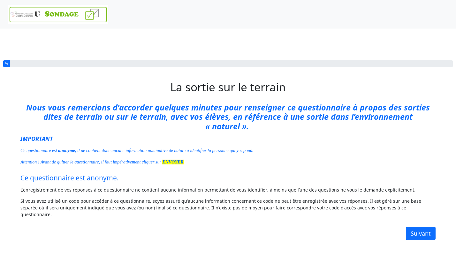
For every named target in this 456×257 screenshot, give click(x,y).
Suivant (421, 233)
